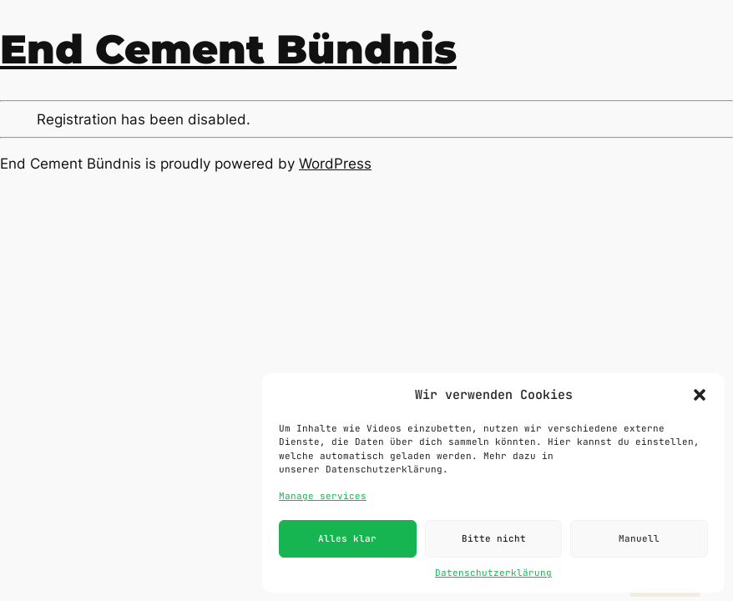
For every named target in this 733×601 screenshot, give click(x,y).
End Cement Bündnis (228, 49)
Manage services (322, 496)
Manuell (639, 538)
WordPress (335, 163)
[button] (699, 394)
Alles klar (347, 538)
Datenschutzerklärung (493, 572)
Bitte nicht (494, 538)
